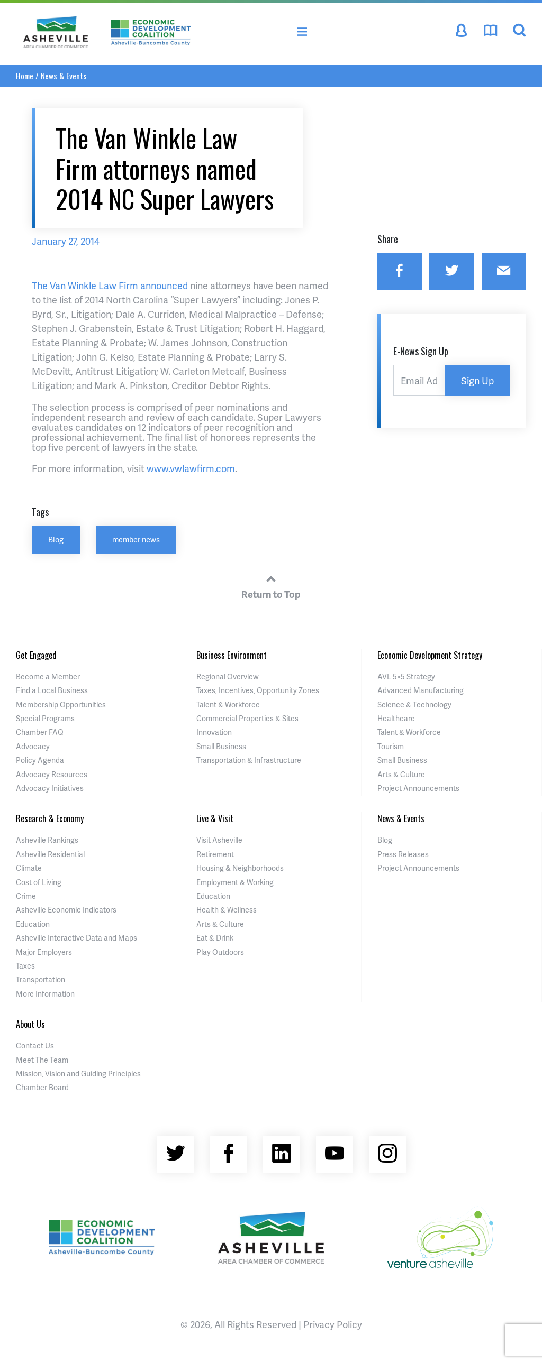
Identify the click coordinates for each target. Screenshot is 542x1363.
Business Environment (231, 655)
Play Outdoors (220, 952)
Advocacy (33, 746)
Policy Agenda (40, 760)
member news (136, 539)
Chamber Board (42, 1087)
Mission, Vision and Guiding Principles (78, 1074)
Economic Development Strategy (429, 655)
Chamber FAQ (40, 732)
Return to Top (271, 585)
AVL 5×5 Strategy (406, 676)
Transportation (40, 979)
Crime (26, 896)
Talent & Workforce (228, 704)
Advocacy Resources (51, 774)
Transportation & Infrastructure (248, 760)
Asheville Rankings (47, 840)
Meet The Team (42, 1060)
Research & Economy (50, 818)
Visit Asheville (219, 840)
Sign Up (477, 380)
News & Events (64, 75)
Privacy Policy (332, 1324)
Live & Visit (214, 818)
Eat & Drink (214, 938)
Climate (29, 868)
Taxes (25, 966)
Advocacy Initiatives (50, 788)
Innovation (214, 732)
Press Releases (403, 854)
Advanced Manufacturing (420, 690)
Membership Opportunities (61, 704)
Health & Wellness (226, 910)
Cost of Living (38, 882)
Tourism (390, 746)
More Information (45, 994)
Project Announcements (418, 788)
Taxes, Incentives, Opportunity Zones (257, 690)
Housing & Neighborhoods (240, 868)
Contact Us (35, 1045)
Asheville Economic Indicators (66, 910)
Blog (56, 539)
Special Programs (45, 718)
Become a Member (48, 676)
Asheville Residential (50, 854)
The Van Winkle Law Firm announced (110, 285)
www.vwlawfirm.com (191, 468)
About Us (30, 1024)
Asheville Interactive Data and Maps (76, 938)
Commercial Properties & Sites (247, 718)
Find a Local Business (52, 690)
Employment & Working (235, 882)
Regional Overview (227, 676)
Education (33, 924)
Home (24, 75)
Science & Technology (414, 704)
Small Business (221, 746)
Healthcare (396, 718)
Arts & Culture (401, 774)
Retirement (215, 854)
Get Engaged (36, 655)
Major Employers (44, 952)
